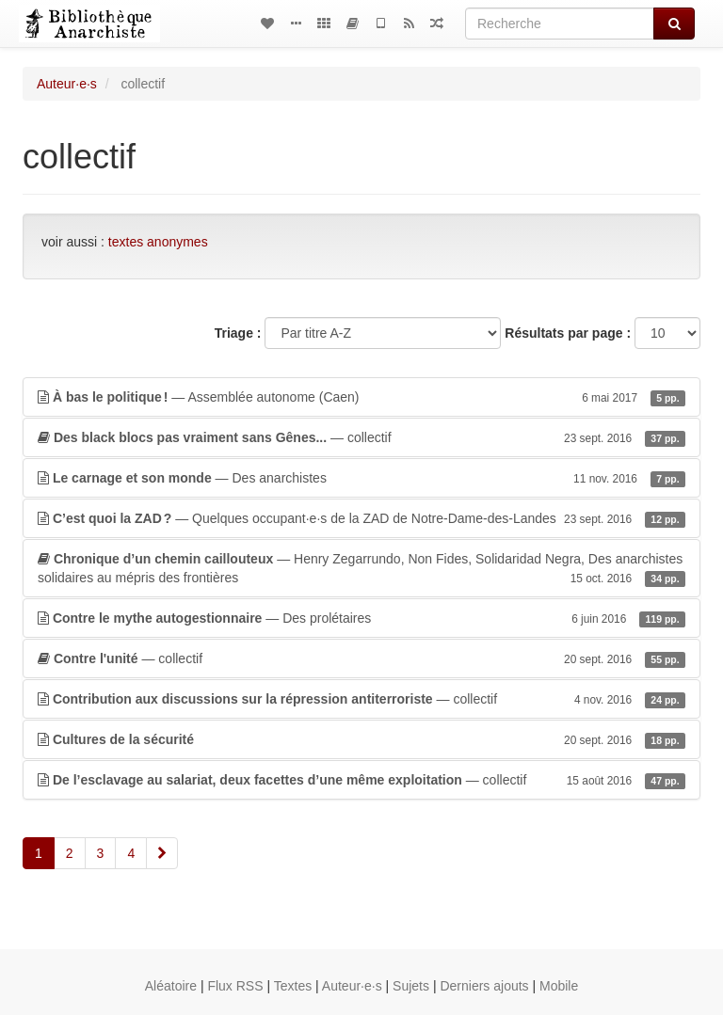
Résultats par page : (568, 333)
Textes (293, 985)
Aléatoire (171, 985)
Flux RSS (235, 985)
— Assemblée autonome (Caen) (361, 397)
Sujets (411, 985)
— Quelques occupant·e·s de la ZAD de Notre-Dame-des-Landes (361, 518)
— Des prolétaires (361, 618)
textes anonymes (158, 241)
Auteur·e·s (67, 83)
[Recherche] (559, 24)
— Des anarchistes (361, 477)
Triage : (238, 333)
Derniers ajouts (484, 985)
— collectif (361, 437)
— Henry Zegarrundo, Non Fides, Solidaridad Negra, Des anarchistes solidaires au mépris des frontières (361, 569)
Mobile (558, 985)
